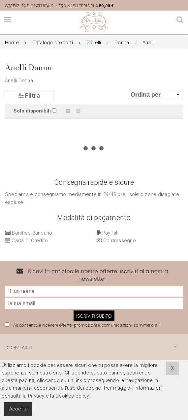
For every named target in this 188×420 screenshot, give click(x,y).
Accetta (18, 409)
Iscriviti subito (93, 274)
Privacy (36, 396)
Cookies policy (72, 396)
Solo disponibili (32, 111)
